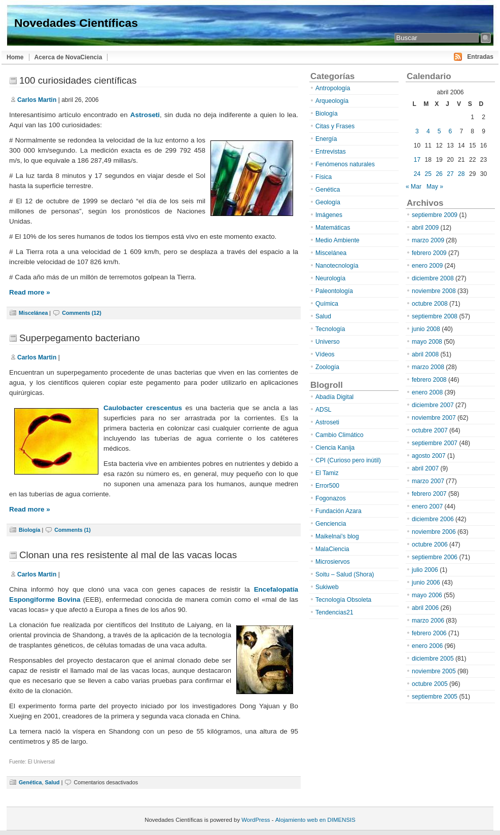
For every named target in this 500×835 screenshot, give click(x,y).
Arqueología (331, 100)
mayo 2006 (427, 595)
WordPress (255, 820)
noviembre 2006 (434, 531)
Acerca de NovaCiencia (68, 57)
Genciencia (330, 523)
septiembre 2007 (434, 443)
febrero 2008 (429, 379)
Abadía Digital (334, 397)
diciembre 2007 (433, 405)
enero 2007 (427, 506)
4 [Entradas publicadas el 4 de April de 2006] (428, 131)
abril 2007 (425, 468)
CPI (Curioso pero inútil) (348, 460)
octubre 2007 (430, 430)
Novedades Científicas (76, 22)
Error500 (327, 485)
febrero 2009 (429, 253)
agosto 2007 (429, 455)
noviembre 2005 (434, 671)
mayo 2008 (427, 341)
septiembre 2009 (434, 215)
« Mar (413, 186)
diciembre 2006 (433, 519)
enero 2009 (427, 265)
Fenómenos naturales (345, 164)
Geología (327, 202)
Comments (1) (72, 530)
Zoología (327, 367)
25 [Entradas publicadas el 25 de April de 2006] (428, 173)
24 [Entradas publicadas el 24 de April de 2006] (417, 173)
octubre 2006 (430, 544)
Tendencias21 (334, 612)
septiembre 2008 (434, 316)
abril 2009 (425, 227)
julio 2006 (425, 569)
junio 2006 (426, 582)
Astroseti (145, 115)
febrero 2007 (429, 493)
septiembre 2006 (434, 557)
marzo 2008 (428, 367)
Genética (30, 782)
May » (434, 186)
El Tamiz (326, 473)
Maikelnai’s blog (337, 536)
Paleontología (334, 291)
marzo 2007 (428, 481)
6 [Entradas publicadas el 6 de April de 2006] (450, 131)
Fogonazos (330, 498)
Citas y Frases (334, 126)
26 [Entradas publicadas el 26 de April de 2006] (439, 173)
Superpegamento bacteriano (79, 338)
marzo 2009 (428, 240)
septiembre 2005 (434, 696)
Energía (326, 138)
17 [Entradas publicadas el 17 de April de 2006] (417, 159)
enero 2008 (427, 392)
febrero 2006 (429, 633)
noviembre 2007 (434, 417)
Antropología (332, 88)
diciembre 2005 (433, 658)
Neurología (330, 278)
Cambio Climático (339, 435)
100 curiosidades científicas (77, 80)
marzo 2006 (428, 620)
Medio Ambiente (337, 240)
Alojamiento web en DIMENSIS (315, 820)
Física (323, 176)
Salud (52, 782)
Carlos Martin (36, 99)
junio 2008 (426, 329)
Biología (29, 530)
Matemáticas (332, 227)
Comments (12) (81, 313)
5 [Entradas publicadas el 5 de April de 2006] (439, 131)
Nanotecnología (337, 265)
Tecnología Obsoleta (343, 599)
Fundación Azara (338, 511)
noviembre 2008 (434, 291)
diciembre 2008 (433, 278)
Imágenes (328, 215)
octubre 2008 (430, 303)
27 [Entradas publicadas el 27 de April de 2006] (450, 173)
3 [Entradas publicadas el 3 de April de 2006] (417, 131)
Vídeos (325, 354)
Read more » (29, 292)
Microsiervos (332, 561)
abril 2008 (425, 354)
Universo (327, 341)
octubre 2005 (430, 683)
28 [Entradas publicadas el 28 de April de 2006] (461, 173)
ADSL (323, 409)
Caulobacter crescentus (142, 408)
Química (326, 303)
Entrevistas (330, 151)
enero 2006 (427, 645)
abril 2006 (425, 607)
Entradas (480, 56)
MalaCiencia (332, 549)
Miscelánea (33, 313)
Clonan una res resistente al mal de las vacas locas (128, 555)
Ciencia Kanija (334, 447)
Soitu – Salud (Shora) (344, 574)
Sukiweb (327, 587)
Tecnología (330, 329)
